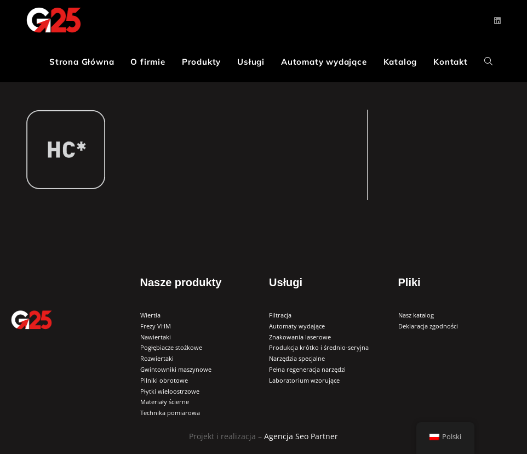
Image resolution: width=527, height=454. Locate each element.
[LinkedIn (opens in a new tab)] (497, 21)
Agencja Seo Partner (301, 436)
